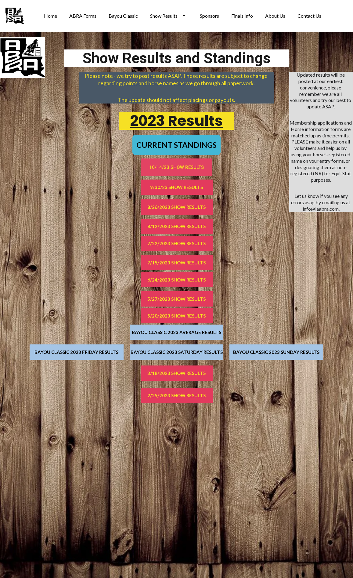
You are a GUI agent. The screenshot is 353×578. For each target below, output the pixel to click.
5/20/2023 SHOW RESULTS (176, 315)
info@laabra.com (321, 209)
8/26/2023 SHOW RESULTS (176, 207)
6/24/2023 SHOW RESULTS (176, 279)
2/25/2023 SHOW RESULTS (176, 395)
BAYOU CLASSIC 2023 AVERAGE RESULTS (176, 332)
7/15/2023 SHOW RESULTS (176, 262)
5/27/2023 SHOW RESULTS (176, 299)
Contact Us (309, 16)
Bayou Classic (123, 16)
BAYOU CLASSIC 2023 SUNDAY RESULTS (276, 352)
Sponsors (209, 16)
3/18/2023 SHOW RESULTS (176, 373)
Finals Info (242, 16)
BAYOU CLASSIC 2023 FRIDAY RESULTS (76, 352)
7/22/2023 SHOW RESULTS (176, 243)
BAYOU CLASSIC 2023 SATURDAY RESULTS (177, 352)
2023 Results (176, 121)
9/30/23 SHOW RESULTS (176, 187)
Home (50, 16)
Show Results (164, 16)
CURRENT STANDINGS (176, 144)
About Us (275, 16)
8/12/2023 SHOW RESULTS (176, 226)
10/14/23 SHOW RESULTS (176, 167)
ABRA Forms (82, 16)
